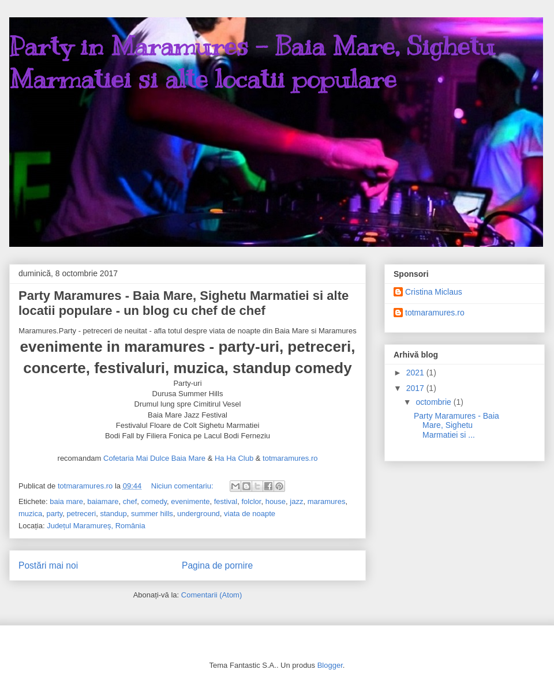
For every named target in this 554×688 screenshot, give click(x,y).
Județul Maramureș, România (96, 525)
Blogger (330, 665)
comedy (154, 501)
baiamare (102, 501)
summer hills (152, 513)
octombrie (434, 402)
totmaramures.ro (290, 458)
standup (113, 513)
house (275, 501)
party (54, 513)
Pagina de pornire (217, 565)
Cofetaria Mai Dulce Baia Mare (154, 458)
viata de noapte (249, 513)
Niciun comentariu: (183, 486)
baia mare (66, 501)
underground (198, 513)
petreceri (81, 513)
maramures (327, 501)
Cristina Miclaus (433, 291)
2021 (416, 372)
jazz (296, 501)
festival (225, 501)
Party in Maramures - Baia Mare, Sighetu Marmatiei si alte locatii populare (252, 62)
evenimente (190, 501)
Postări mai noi (48, 565)
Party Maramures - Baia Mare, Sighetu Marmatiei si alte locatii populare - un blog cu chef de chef (183, 303)
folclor (251, 501)
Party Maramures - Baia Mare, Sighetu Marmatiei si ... (456, 425)
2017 (416, 388)
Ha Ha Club (234, 458)
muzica (30, 513)
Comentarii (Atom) (211, 595)
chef (130, 501)
